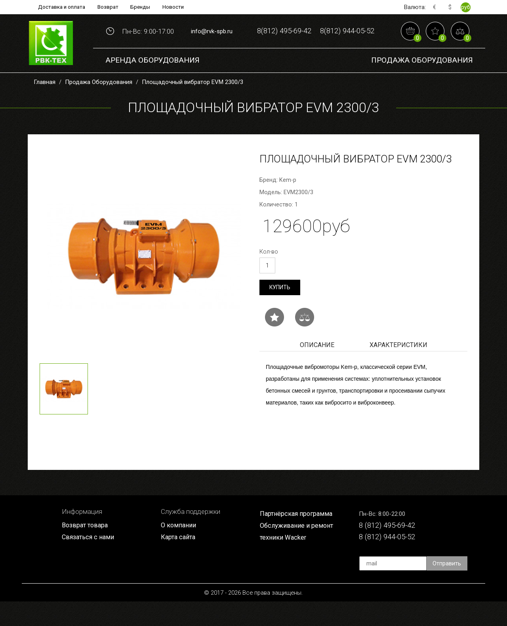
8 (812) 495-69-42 (389, 548)
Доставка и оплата (60, 7)
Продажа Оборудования (422, 83)
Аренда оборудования (152, 83)
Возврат (108, 7)
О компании (179, 549)
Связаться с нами (89, 561)
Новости (176, 7)
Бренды (142, 7)
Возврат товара (86, 549)
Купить (280, 310)
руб (465, 7)
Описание (317, 368)
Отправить (447, 588)
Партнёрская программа (297, 537)
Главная (44, 105)
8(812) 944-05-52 (315, 54)
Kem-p (287, 203)
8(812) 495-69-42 (315, 30)
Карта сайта (179, 561)
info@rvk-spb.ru (212, 42)
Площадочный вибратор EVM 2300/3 (192, 105)
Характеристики (398, 368)
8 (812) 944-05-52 (389, 560)
